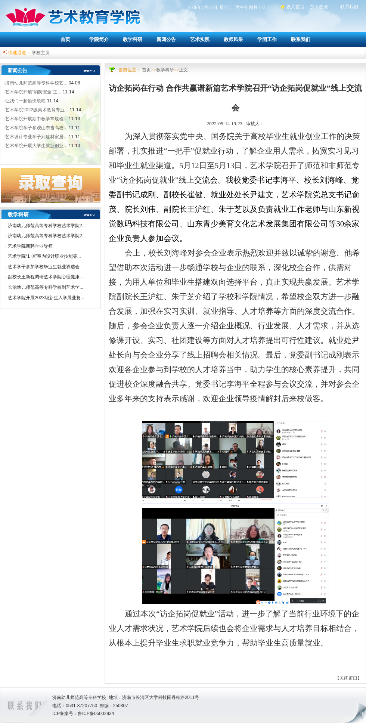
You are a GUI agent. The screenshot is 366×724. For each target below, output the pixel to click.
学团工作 (267, 39)
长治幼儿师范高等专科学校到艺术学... (45, 287)
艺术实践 (200, 39)
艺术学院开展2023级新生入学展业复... (46, 297)
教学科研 (132, 39)
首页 (65, 39)
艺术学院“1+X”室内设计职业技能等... (44, 256)
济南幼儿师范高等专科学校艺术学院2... (47, 225)
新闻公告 (166, 39)
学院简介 (99, 39)
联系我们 (300, 39)
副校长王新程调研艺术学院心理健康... (45, 276)
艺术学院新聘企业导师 (30, 246)
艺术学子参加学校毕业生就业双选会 (44, 266)
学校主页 (41, 52)
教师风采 (233, 39)
